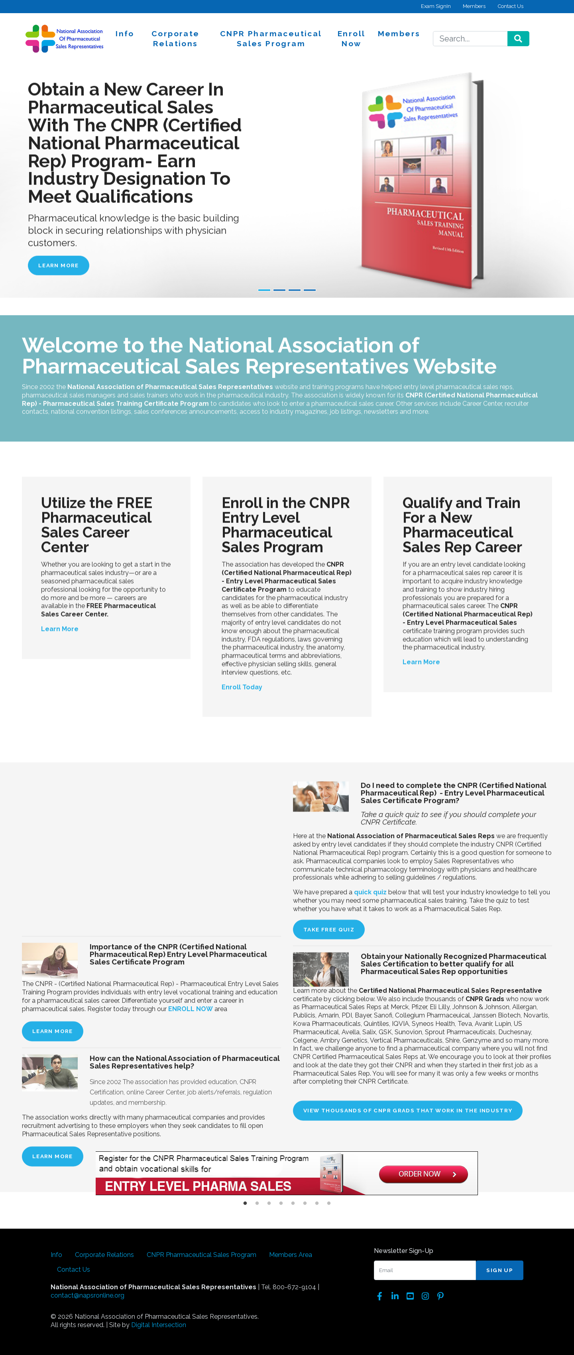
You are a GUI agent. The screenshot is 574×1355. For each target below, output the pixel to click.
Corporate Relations (175, 38)
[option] (287, 1174)
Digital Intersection (158, 1325)
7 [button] (317, 1204)
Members (474, 6)
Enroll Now (351, 38)
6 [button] (305, 1204)
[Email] (425, 1270)
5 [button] (293, 1204)
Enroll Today (242, 849)
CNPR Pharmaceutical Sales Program (271, 38)
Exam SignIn (436, 6)
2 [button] (257, 1204)
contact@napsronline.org (87, 1295)
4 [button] (281, 1204)
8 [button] (329, 1204)
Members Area (290, 1255)
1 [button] (245, 1204)
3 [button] (269, 1204)
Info (125, 33)
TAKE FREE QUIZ (328, 1219)
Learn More (58, 265)
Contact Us (510, 6)
